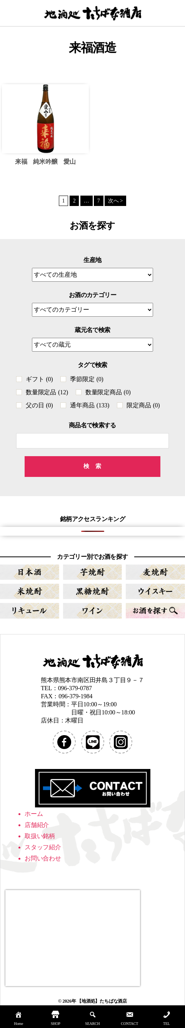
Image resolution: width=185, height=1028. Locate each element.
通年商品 (89, 405)
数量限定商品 (108, 392)
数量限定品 (47, 392)
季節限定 (86, 379)
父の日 (39, 405)
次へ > (115, 201)
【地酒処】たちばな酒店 (102, 1001)
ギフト (39, 379)
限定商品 (143, 405)
